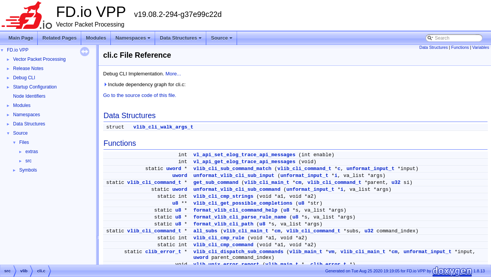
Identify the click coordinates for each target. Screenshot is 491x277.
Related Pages (59, 38)
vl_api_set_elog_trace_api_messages (244, 155)
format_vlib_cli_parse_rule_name (239, 217)
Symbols (28, 170)
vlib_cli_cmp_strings (223, 196)
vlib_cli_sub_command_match (232, 169)
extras (31, 151)
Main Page (20, 38)
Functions (460, 47)
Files (24, 142)
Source (222, 40)
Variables (480, 47)
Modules (96, 38)
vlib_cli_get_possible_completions (242, 203)
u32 (395, 182)
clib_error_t (163, 252)
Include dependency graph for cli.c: (144, 84)
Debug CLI (24, 77)
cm (299, 182)
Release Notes (28, 68)
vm (332, 252)
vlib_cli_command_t (304, 169)
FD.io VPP (17, 50)
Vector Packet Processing (39, 59)
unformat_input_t (370, 169)
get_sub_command (215, 182)
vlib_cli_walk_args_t (163, 127)
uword (173, 169)
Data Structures (181, 40)
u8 (175, 203)
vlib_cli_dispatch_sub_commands (238, 252)
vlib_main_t (305, 252)
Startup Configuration (35, 87)
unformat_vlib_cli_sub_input (233, 176)
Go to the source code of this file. (139, 95)
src (28, 161)
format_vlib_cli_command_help (235, 210)
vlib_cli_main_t (266, 182)
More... (173, 74)
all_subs (205, 231)
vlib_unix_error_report (226, 264)
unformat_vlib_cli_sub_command (236, 189)
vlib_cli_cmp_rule (218, 238)
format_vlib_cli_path (223, 224)
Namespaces (133, 40)
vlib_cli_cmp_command (223, 245)
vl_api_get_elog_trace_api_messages (244, 162)
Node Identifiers (29, 96)
